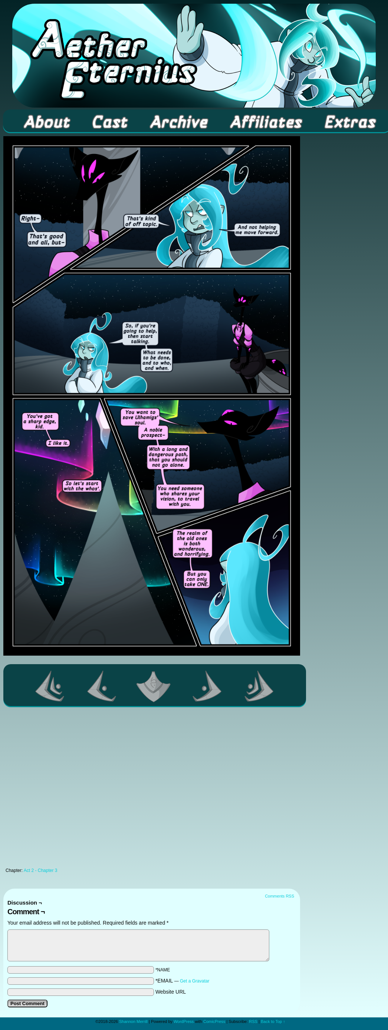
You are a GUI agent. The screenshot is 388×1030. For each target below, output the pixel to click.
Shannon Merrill (133, 1021)
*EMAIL (182, 981)
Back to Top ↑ (273, 1021)
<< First (50, 686)
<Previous (102, 686)
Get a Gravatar (194, 981)
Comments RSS (279, 896)
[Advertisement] (72, 789)
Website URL (170, 992)
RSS (253, 1021)
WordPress (184, 1021)
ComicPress (214, 1021)
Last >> (259, 686)
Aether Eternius (194, 56)
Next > (207, 686)
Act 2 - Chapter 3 (40, 870)
